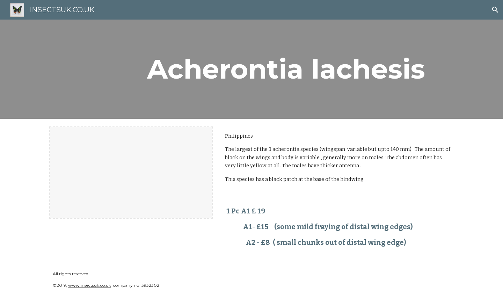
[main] (286, 69)
